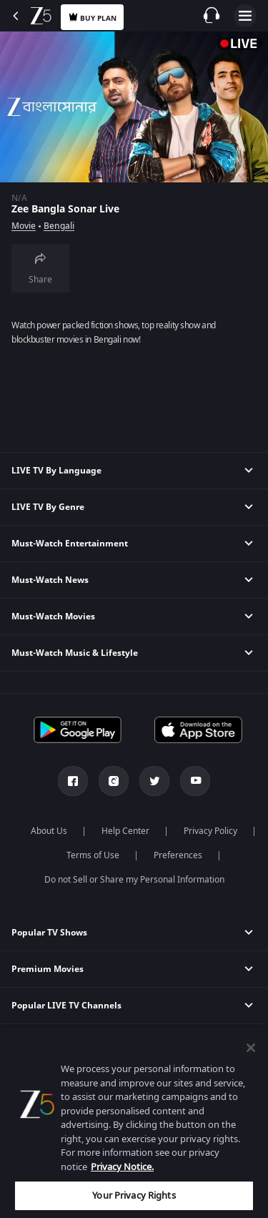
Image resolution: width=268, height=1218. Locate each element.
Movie (23, 226)
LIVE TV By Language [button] (56, 470)
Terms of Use (92, 855)
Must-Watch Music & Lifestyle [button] (74, 653)
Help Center (125, 831)
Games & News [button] (43, 1115)
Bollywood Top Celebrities (66, 1078)
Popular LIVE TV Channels (66, 1005)
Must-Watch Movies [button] (53, 616)
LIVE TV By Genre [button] (47, 507)
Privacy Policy (210, 831)
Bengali (59, 226)
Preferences (178, 855)
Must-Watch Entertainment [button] (69, 543)
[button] (134, 933)
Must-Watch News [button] (50, 580)
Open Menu (245, 15)
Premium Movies (47, 969)
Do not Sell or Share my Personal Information (134, 879)
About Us (49, 831)
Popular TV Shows (49, 932)
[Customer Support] (211, 15)
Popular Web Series (52, 1042)
